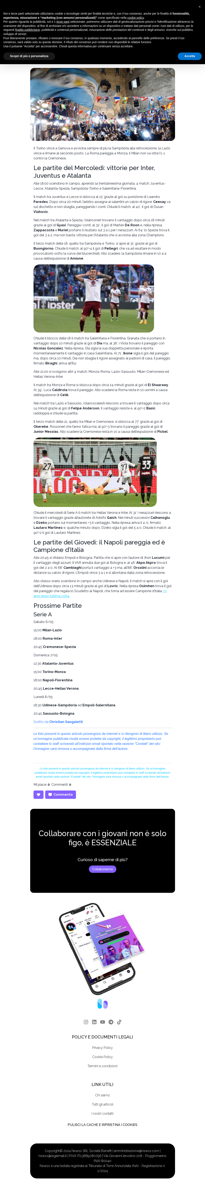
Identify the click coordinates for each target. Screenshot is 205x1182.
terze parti (62, 21)
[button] (199, 6)
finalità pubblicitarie (27, 29)
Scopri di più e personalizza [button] (29, 56)
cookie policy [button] (135, 17)
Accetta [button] (189, 56)
